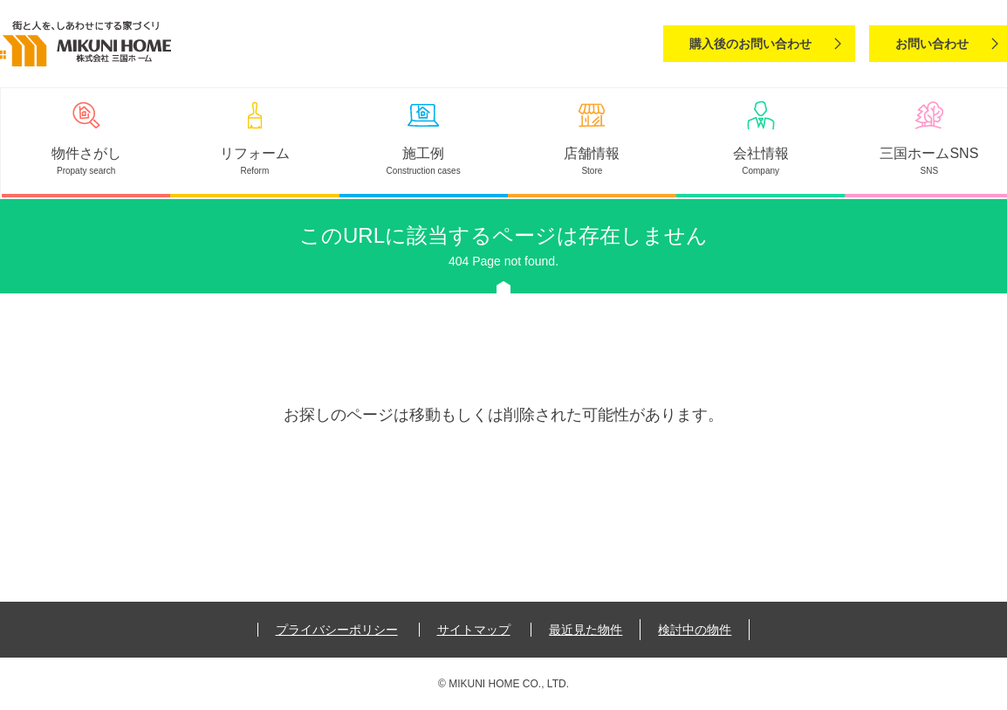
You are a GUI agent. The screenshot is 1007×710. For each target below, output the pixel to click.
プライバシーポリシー (337, 630)
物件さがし (86, 153)
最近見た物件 (585, 630)
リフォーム (255, 153)
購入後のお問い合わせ (750, 44)
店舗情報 (592, 153)
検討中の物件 (694, 630)
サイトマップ (473, 630)
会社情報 (761, 153)
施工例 (423, 153)
